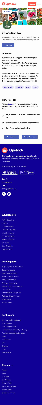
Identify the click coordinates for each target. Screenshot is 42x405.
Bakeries (5, 223)
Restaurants (6, 340)
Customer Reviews (8, 393)
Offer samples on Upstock (11, 293)
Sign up (32, 4)
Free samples (7, 323)
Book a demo (7, 302)
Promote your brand (9, 283)
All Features (6, 299)
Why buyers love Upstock (11, 320)
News (4, 373)
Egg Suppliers (7, 249)
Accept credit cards (9, 280)
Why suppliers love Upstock (12, 267)
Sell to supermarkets (9, 273)
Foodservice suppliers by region (13, 333)
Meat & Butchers (8, 233)
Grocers (5, 346)
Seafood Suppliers (8, 239)
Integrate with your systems (12, 286)
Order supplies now (9, 327)
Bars (3, 343)
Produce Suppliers (8, 230)
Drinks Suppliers (8, 236)
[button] (38, 3)
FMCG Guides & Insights (10, 276)
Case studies (6, 289)
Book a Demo (7, 182)
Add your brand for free (11, 296)
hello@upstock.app (9, 189)
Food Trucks (6, 353)
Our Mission (6, 380)
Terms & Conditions (9, 386)
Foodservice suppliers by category (14, 330)
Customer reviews (8, 270)
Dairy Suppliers (7, 246)
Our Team (5, 377)
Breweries (5, 243)
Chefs (4, 349)
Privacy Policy (7, 383)
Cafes (4, 336)
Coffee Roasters (8, 226)
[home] (14, 4)
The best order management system (18, 156)
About (4, 370)
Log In (4, 185)
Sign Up (5, 179)
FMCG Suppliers (8, 220)
